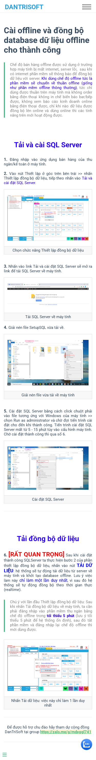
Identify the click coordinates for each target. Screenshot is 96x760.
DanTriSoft (24, 7)
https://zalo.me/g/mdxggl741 (65, 732)
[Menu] (7, 752)
